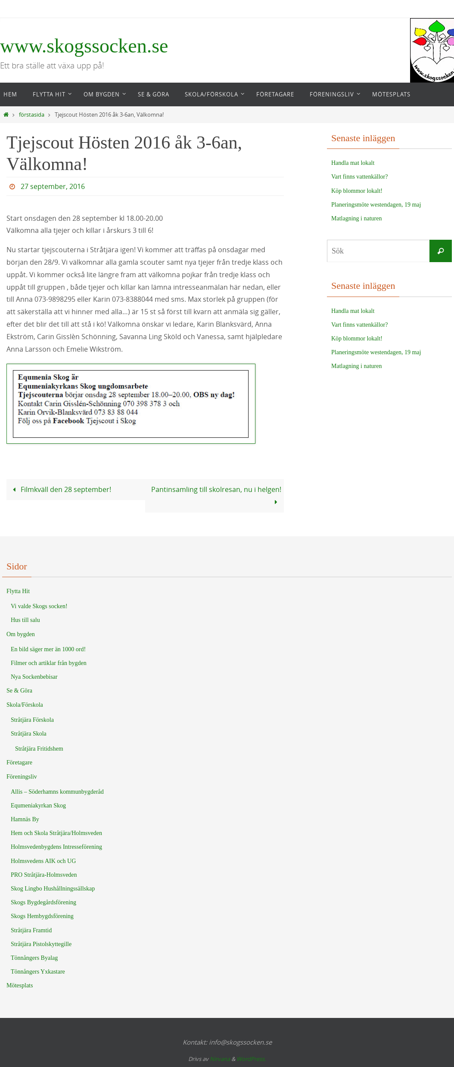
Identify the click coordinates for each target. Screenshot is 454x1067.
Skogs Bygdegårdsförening (43, 902)
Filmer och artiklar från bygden (49, 663)
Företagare (19, 762)
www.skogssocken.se (84, 46)
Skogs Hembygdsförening (42, 916)
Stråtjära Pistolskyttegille (41, 944)
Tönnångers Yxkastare (38, 971)
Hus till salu (25, 620)
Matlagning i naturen (356, 218)
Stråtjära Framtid (31, 930)
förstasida (31, 114)
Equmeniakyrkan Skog (38, 805)
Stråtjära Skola (29, 733)
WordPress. (251, 1059)
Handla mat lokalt (352, 163)
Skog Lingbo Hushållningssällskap (53, 888)
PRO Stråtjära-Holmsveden (44, 875)
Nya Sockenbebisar (34, 677)
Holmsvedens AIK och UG (43, 861)
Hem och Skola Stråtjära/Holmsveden (56, 833)
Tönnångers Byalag (34, 958)
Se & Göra (19, 690)
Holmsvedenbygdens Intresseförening (56, 847)
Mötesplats (19, 985)
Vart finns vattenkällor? (359, 176)
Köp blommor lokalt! (356, 191)
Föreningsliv (21, 776)
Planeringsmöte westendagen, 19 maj (376, 204)
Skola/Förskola (24, 705)
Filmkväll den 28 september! (60, 489)
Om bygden (20, 634)
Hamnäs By (25, 819)
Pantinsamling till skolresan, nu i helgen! (216, 496)
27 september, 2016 (53, 186)
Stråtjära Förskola (32, 720)
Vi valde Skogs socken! (39, 606)
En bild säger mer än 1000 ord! (48, 649)
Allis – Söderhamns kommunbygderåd (57, 792)
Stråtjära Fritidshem (39, 748)
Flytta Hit (18, 591)
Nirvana (220, 1059)
